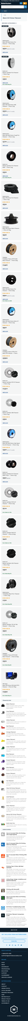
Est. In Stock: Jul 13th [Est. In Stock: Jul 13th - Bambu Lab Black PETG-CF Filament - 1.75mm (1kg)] (7, 512)
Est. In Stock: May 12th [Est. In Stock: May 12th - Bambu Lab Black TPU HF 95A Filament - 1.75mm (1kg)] (7, 634)
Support (4, 973)
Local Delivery (6, 990)
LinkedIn (15, 945)
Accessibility (5, 1003)
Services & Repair (6, 977)
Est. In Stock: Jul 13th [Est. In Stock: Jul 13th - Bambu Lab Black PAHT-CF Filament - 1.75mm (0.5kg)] (7, 543)
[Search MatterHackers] (25, 6)
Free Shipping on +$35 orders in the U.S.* (10, 0)
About (3, 984)
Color (5, 15)
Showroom (5, 966)
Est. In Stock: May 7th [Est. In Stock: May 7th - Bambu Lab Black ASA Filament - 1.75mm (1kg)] (7, 573)
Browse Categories (9, 23)
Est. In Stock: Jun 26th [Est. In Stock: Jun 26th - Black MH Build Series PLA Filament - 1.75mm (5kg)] (7, 300)
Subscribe (14, 941)
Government (5, 975)
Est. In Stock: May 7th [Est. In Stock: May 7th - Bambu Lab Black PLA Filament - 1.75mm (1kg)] (7, 84)
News (3, 964)
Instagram (12, 945)
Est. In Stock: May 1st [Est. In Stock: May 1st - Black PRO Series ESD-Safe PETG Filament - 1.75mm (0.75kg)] (7, 695)
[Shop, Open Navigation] (4, 11)
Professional (5, 969)
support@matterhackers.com (11, 955)
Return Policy (5, 996)
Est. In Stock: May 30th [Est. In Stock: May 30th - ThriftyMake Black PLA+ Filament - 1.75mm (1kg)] (7, 604)
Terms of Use (5, 1001)
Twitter (9, 945)
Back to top (14, 930)
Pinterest (18, 945)
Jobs (2, 994)
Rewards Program (7, 992)
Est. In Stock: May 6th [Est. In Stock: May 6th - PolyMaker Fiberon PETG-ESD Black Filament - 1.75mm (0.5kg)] (7, 665)
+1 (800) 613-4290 (6, 953)
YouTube (21, 945)
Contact (4, 986)
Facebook (6, 945)
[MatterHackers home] (14, 1009)
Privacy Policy (5, 999)
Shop (3, 962)
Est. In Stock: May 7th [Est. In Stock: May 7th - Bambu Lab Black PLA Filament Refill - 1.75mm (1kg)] (7, 177)
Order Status (5, 988)
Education (4, 971)
